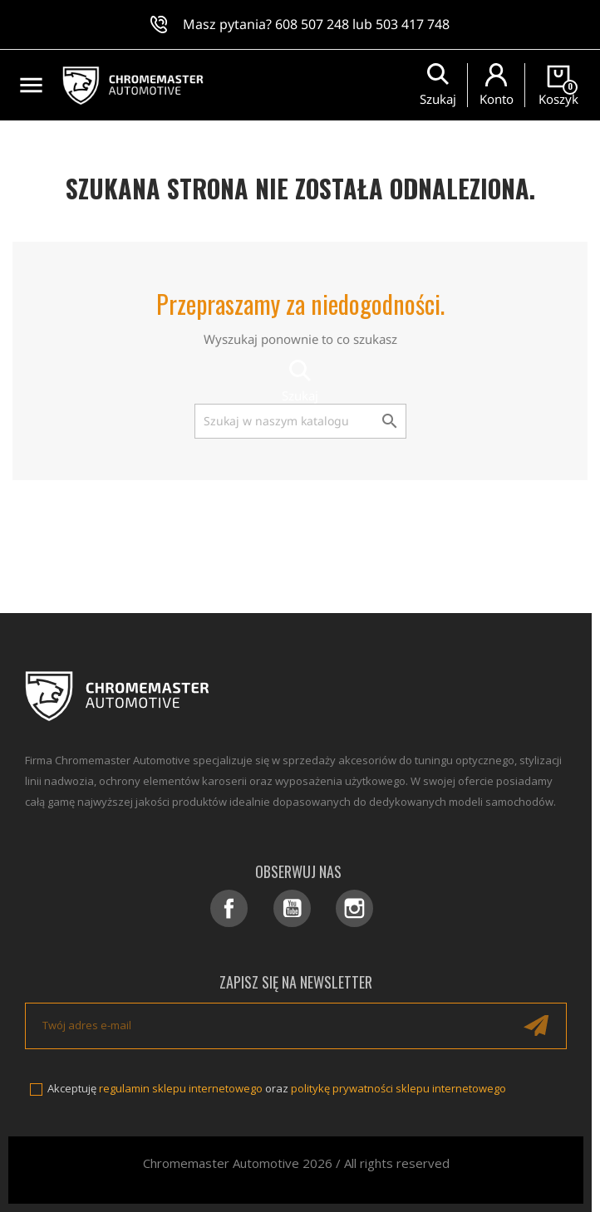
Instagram (354, 908)
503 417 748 (413, 24)
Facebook (229, 908)
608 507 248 (312, 24)
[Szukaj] (300, 421)
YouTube (292, 908)
